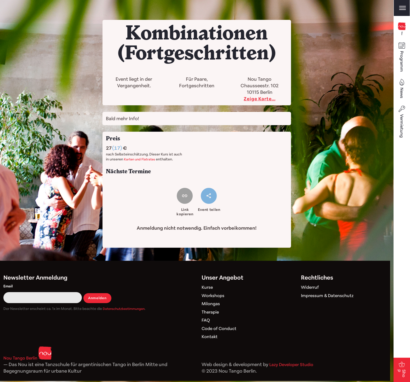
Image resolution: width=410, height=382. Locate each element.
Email (8, 287)
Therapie (211, 313)
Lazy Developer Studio (293, 365)
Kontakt (210, 337)
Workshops (214, 296)
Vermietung (402, 132)
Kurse (208, 288)
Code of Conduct (221, 329)
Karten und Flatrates (140, 159)
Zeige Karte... (260, 98)
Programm (402, 64)
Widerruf (311, 288)
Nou (402, 32)
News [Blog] (402, 97)
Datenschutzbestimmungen (126, 309)
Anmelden (97, 299)
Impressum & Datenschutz (330, 296)
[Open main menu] (402, 8)
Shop (402, 362)
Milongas (212, 304)
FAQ (206, 321)
